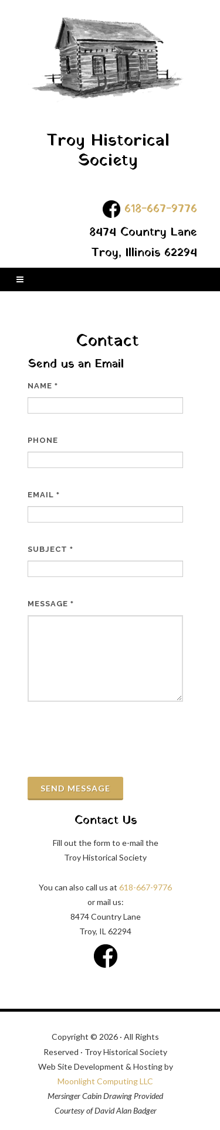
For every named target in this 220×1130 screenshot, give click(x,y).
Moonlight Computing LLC (105, 1081)
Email (44, 494)
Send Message (75, 788)
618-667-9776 (160, 209)
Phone (43, 440)
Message (51, 603)
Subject (50, 549)
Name (43, 385)
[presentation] (117, 739)
